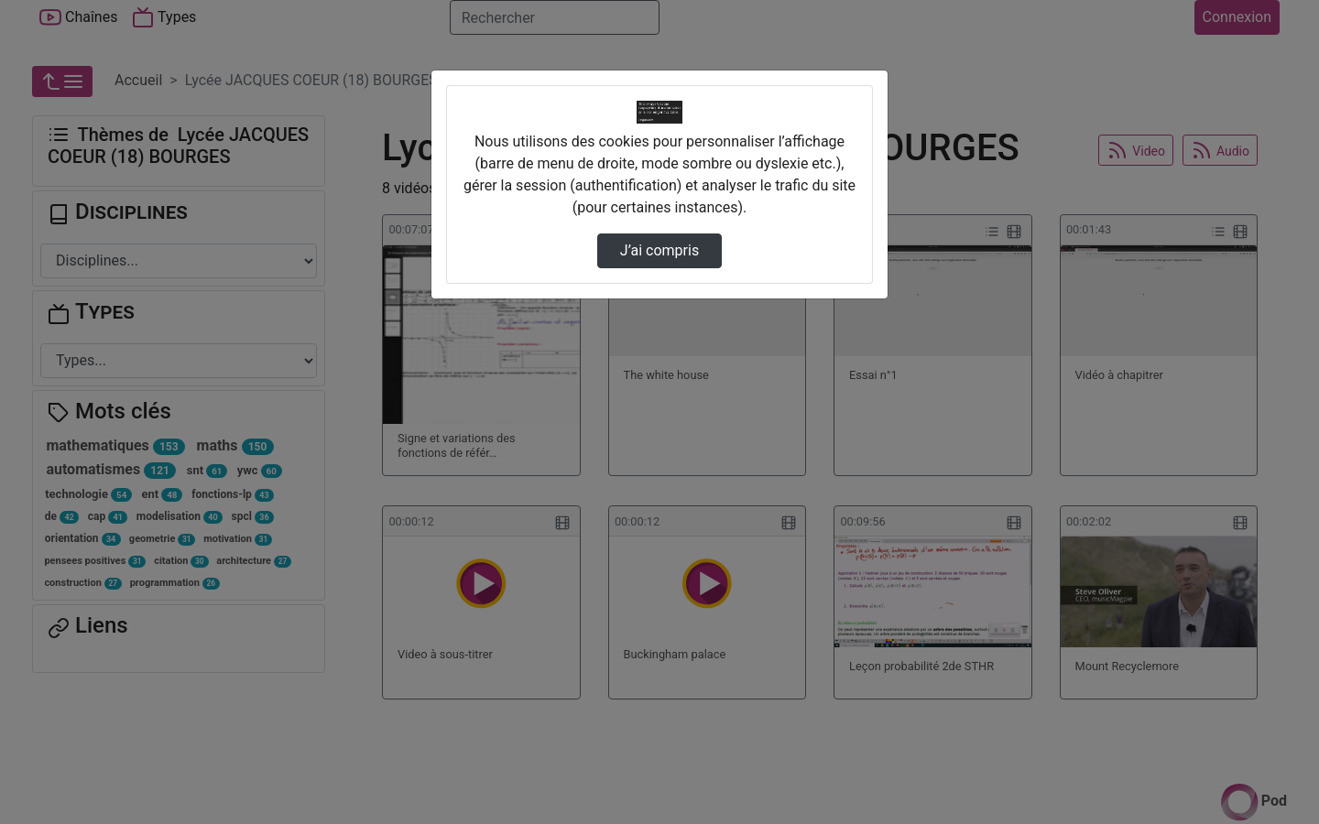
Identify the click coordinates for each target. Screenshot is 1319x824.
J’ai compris (659, 250)
